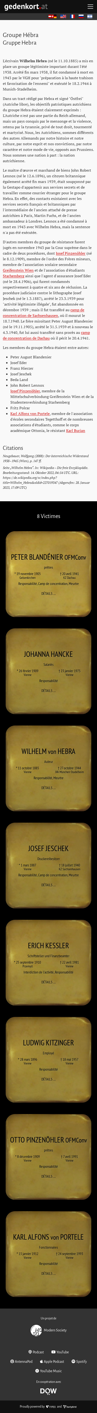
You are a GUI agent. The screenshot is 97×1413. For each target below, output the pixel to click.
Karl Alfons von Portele (30, 413)
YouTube (60, 1352)
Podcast (36, 1352)
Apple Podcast (52, 1361)
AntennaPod (21, 1361)
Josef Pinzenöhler (70, 253)
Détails (50, 593)
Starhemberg (13, 275)
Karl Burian (75, 430)
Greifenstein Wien (18, 270)
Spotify (79, 1361)
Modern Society (49, 1330)
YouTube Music (48, 1371)
